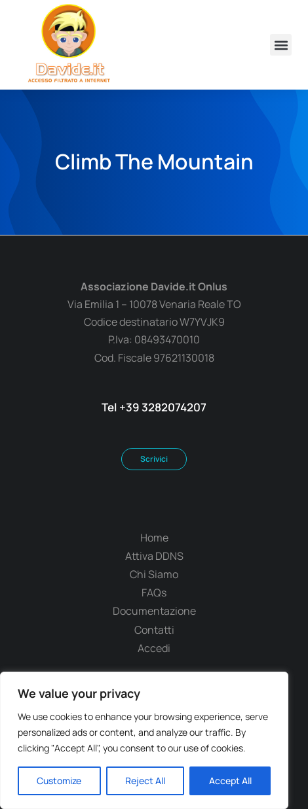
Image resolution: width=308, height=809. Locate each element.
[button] (281, 45)
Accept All (230, 780)
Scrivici (154, 458)
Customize (59, 780)
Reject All (145, 780)
